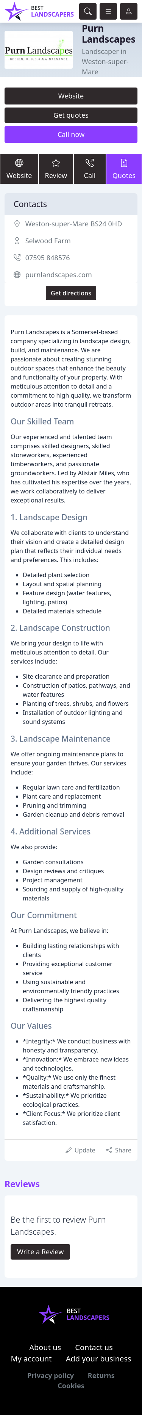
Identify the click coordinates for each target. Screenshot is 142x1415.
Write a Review (40, 1251)
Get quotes (71, 115)
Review (56, 168)
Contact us (94, 1347)
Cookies (71, 1385)
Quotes (124, 168)
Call (89, 168)
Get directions (71, 293)
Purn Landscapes (109, 33)
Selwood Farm (48, 240)
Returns (101, 1375)
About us (45, 1347)
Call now (71, 134)
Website (71, 95)
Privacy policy (50, 1375)
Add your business (98, 1359)
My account (31, 1359)
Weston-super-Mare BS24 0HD (73, 223)
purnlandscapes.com (58, 274)
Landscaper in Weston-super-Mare (105, 61)
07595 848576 (47, 257)
